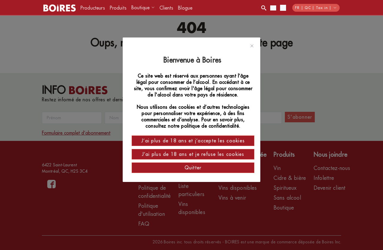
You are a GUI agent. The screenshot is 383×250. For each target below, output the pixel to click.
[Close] (252, 46)
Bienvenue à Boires (193, 60)
